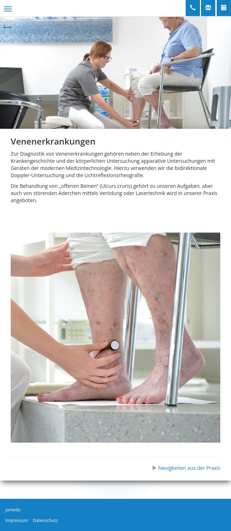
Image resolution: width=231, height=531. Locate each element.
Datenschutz (45, 520)
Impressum (16, 520)
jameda (12, 510)
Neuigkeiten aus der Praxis (186, 467)
